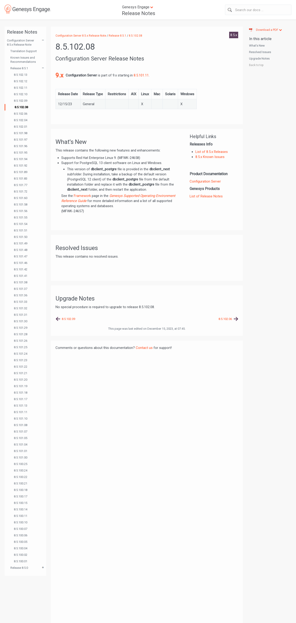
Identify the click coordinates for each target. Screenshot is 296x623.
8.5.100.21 (20, 483)
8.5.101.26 (20, 340)
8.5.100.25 (20, 464)
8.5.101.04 (20, 444)
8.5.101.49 (20, 243)
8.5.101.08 (20, 425)
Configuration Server (205, 181)
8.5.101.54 (20, 224)
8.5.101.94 (20, 159)
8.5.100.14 (20, 509)
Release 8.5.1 (19, 68)
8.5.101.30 (20, 321)
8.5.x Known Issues (210, 157)
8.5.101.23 (20, 360)
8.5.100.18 (20, 490)
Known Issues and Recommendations (23, 59)
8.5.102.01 (20, 126)
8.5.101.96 (20, 146)
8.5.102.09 (20, 100)
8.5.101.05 (20, 438)
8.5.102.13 (20, 74)
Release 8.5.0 (19, 567)
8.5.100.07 (20, 529)
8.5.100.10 (20, 522)
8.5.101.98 (20, 133)
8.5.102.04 (20, 120)
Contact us (144, 348)
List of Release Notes (206, 196)
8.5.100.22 (20, 477)
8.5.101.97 (20, 139)
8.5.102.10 (20, 94)
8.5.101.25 (20, 347)
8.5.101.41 (20, 276)
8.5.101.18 (20, 392)
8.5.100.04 (20, 548)
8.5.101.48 (20, 250)
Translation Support (23, 51)
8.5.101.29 (20, 327)
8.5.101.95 (20, 152)
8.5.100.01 (20, 561)
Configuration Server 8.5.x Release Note (20, 42)
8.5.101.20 (20, 379)
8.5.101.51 (20, 230)
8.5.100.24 (20, 470)
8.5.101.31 (20, 314)
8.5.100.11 (20, 516)
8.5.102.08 (21, 107)
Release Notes (138, 13)
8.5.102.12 (20, 81)
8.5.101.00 (20, 457)
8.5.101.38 (20, 282)
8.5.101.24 (20, 353)
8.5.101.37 (20, 289)
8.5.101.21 (20, 373)
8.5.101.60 (20, 198)
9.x (59, 75)
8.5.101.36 (20, 295)
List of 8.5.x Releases (211, 152)
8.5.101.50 (20, 237)
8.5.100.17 (20, 496)
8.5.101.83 (20, 178)
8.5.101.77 (20, 185)
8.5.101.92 (20, 165)
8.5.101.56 (20, 211)
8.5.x (233, 35)
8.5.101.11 (20, 412)
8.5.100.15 (20, 503)
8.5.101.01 (20, 451)
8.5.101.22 (20, 366)
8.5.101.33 (20, 302)
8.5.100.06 (20, 535)
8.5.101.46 (20, 263)
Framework (82, 196)
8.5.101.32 (20, 308)
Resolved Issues (260, 52)
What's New (257, 45)
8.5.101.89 (20, 172)
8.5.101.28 (20, 334)
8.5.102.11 (20, 87)
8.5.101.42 (20, 269)
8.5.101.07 (20, 431)
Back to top (256, 65)
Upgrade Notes (259, 58)
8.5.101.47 (20, 256)
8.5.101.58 (20, 204)
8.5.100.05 (20, 542)
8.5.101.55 (20, 217)
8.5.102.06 (20, 113)
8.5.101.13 (20, 405)
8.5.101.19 (20, 386)
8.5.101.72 (20, 191)
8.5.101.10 (20, 418)
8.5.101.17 (20, 399)
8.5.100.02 (20, 555)
